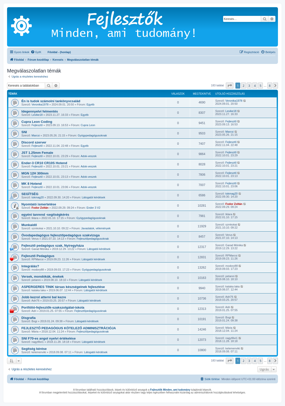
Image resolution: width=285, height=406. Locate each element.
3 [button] (249, 85)
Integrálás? (30, 266)
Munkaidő (29, 225)
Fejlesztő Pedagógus (37, 256)
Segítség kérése (34, 349)
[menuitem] (36, 52)
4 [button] (255, 85)
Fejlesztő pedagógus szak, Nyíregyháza (52, 245)
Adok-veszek (88, 156)
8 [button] (270, 85)
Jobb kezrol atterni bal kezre (43, 297)
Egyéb (90, 104)
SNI (24, 132)
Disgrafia (28, 318)
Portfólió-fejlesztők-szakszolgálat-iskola (52, 307)
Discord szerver (33, 142)
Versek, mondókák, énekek (42, 276)
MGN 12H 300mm (35, 173)
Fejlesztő (37, 125)
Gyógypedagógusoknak (92, 135)
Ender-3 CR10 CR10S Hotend (44, 163)
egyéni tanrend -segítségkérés (45, 214)
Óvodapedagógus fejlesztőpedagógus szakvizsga (60, 235)
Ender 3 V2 (93, 207)
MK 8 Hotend (31, 184)
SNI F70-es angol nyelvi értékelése (48, 338)
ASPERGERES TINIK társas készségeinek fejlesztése (63, 287)
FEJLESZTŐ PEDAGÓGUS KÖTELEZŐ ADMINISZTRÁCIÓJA (68, 328)
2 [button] (243, 85)
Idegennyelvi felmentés (39, 111)
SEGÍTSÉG (29, 194)
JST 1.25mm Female (37, 153)
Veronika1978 (39, 104)
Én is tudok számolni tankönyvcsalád (50, 101)
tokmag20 (37, 197)
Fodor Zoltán (39, 207)
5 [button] (260, 85)
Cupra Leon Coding (36, 122)
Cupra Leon (88, 125)
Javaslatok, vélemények (96, 228)
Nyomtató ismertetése (38, 204)
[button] (229, 86)
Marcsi (35, 135)
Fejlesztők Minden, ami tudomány (170, 389)
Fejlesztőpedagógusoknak (93, 238)
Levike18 (37, 114)
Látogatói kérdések (93, 197)
